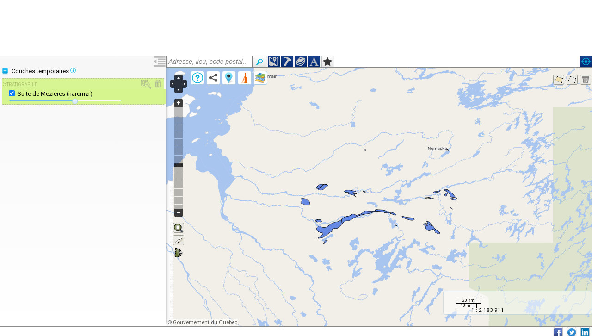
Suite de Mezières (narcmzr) (55, 94)
